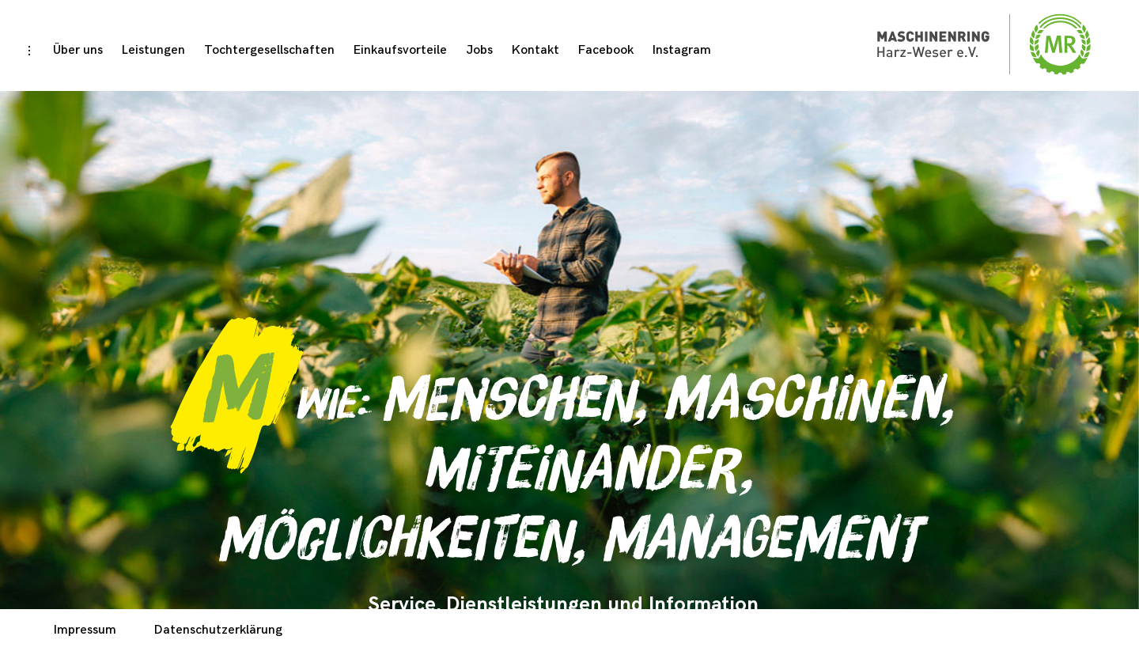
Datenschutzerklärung (218, 630)
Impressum (85, 630)
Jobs (479, 50)
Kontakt (535, 50)
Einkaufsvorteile (400, 50)
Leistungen (153, 50)
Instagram (682, 50)
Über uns (78, 50)
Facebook (606, 50)
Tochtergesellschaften (269, 50)
